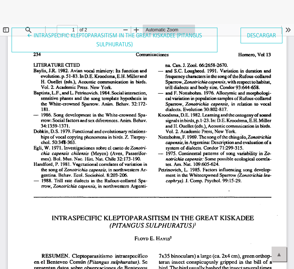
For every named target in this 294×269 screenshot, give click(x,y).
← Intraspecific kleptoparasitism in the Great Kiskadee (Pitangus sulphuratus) (114, 39)
